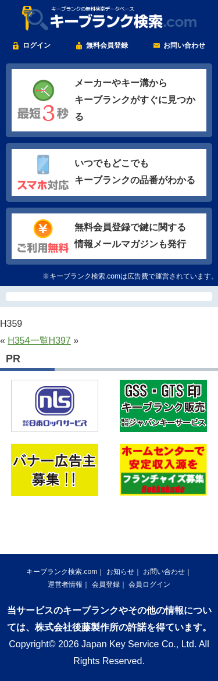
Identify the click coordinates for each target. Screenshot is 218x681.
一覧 (39, 340)
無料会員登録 (107, 45)
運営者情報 (65, 584)
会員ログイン (149, 584)
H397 (60, 340)
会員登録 (106, 584)
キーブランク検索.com (61, 572)
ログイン (37, 45)
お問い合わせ (184, 45)
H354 (19, 340)
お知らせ (120, 572)
